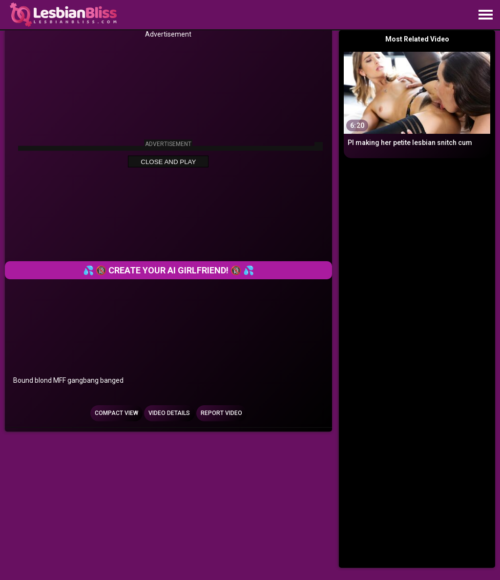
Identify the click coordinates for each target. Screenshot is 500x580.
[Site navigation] (485, 15)
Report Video (221, 413)
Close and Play (168, 162)
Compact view (116, 413)
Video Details (169, 413)
